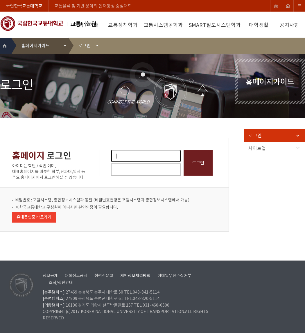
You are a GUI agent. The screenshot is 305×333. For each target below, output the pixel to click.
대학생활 (259, 25)
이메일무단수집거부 (174, 276)
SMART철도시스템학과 (215, 25)
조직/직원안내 (61, 283)
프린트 (292, 46)
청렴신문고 (103, 276)
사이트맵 (273, 148)
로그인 (274, 135)
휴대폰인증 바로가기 (34, 217)
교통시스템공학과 (163, 25)
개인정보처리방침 (135, 276)
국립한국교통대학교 (24, 6)
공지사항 (289, 25)
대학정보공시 (76, 276)
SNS (301, 46)
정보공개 (50, 276)
